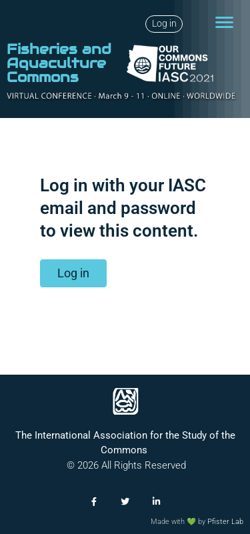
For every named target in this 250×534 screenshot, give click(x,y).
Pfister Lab (225, 521)
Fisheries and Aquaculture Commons (59, 63)
